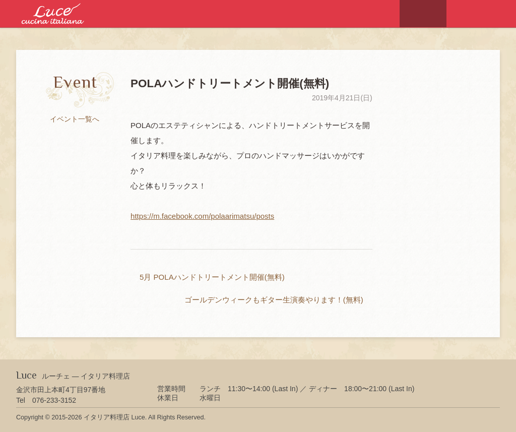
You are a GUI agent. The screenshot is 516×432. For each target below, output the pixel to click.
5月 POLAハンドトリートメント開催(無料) (212, 277)
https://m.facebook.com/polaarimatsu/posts (202, 216)
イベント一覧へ (74, 119)
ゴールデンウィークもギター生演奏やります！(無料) (273, 299)
